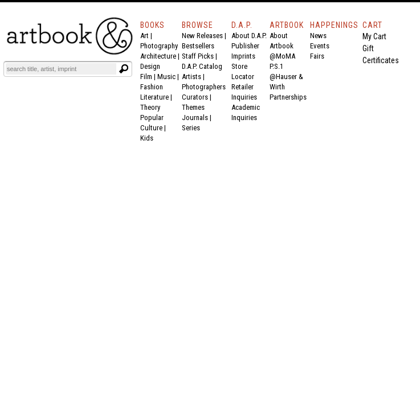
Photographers (204, 87)
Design (150, 66)
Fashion (151, 87)
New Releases (202, 35)
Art (144, 35)
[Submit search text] (123, 69)
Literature (154, 97)
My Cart (374, 36)
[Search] (61, 69)
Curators (195, 97)
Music (166, 76)
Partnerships (288, 97)
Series (191, 127)
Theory (150, 107)
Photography (159, 46)
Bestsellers (198, 46)
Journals (195, 117)
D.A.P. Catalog (202, 66)
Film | (148, 76)
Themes (193, 107)
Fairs (317, 56)
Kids (146, 138)
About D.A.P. (249, 35)
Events (319, 46)
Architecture (158, 56)
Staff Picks (198, 56)
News (318, 35)
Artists (191, 76)
